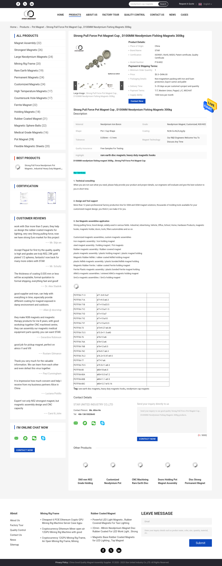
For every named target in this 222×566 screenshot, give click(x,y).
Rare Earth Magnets (26, 70)
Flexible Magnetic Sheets (29, 146)
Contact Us (157, 14)
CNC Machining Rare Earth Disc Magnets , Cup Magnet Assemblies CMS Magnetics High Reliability (140, 481)
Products (75, 14)
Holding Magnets (24, 111)
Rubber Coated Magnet (28, 118)
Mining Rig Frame (24, 63)
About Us (91, 14)
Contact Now (137, 101)
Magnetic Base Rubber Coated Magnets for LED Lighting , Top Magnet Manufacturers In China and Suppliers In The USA (113, 539)
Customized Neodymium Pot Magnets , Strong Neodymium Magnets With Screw (113, 481)
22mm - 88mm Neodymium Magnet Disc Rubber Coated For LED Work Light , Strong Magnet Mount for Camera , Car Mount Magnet (115, 530)
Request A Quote (186, 4)
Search (163, 4)
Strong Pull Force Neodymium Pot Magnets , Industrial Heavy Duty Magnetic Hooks (43, 168)
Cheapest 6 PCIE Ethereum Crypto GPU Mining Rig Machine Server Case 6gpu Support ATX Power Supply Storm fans (62, 521)
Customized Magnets (27, 84)
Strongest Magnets (25, 50)
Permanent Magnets (26, 77)
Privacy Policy (62, 562)
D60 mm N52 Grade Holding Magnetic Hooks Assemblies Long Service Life (85, 481)
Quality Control (134, 14)
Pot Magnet (38, 27)
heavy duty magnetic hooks (113, 389)
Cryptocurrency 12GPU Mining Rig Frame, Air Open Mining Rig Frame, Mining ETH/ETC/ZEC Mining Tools (64, 540)
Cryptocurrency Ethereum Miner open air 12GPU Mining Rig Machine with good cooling (63, 530)
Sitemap (14, 544)
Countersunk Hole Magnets (30, 98)
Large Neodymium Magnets (30, 56)
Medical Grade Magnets (28, 132)
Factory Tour (110, 14)
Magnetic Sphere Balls (27, 125)
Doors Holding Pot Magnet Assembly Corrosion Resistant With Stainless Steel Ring (167, 481)
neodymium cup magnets (137, 389)
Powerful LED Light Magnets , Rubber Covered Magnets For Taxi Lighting (112, 521)
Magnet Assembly (25, 43)
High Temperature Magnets (30, 91)
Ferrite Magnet (23, 105)
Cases (184, 14)
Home (60, 14)
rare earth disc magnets (89, 389)
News (172, 14)
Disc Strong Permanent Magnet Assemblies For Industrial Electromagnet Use (195, 481)
